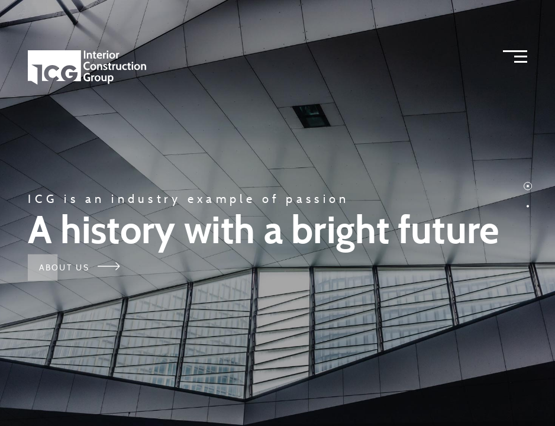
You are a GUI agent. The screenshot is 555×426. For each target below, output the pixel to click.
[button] (528, 186)
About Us (79, 267)
